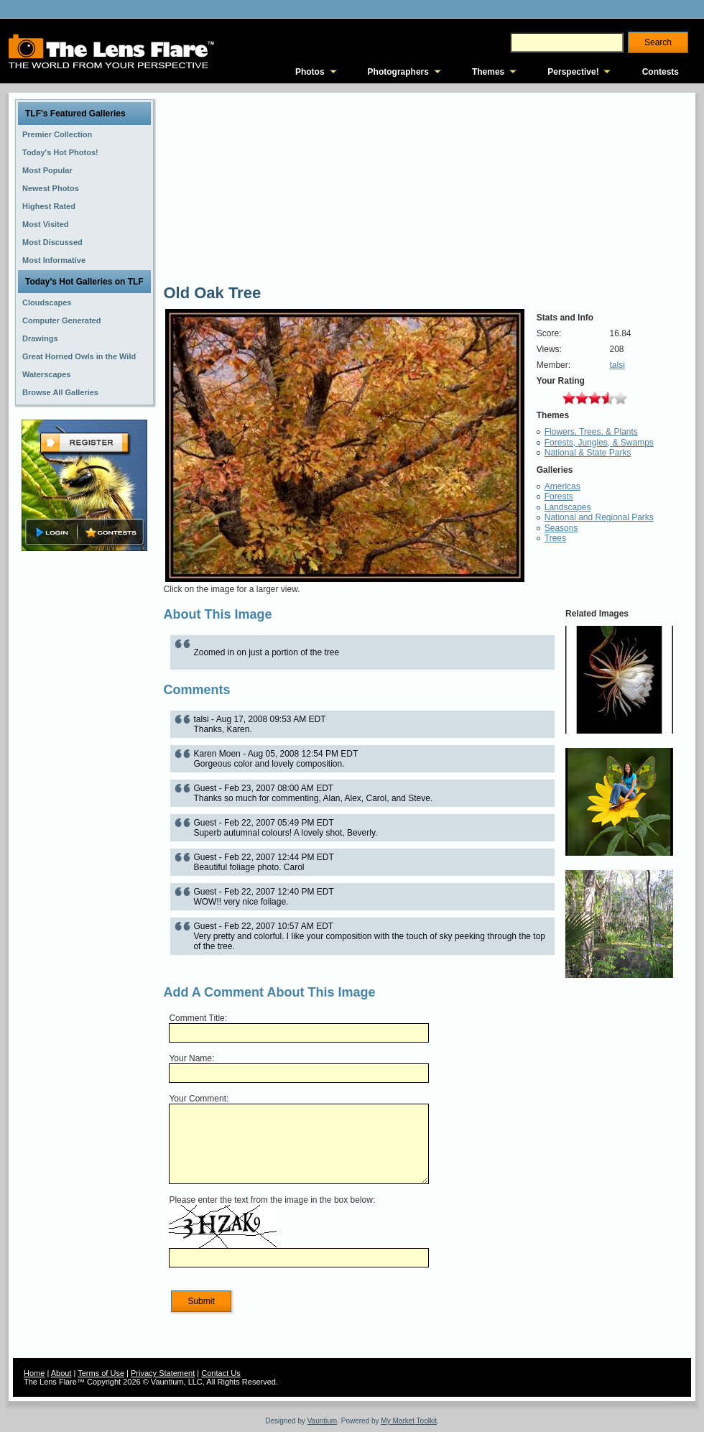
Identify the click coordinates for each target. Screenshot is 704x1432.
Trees (555, 538)
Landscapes (568, 507)
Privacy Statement (163, 1373)
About (61, 1373)
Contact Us (220, 1373)
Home (34, 1373)
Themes (488, 72)
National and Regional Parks (599, 517)
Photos (310, 72)
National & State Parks (588, 453)
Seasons (561, 528)
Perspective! (572, 72)
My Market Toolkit (409, 1421)
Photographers (398, 72)
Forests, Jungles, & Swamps (599, 443)
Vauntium (322, 1421)
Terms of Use (101, 1373)
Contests (660, 72)
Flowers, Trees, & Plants (591, 432)
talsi (616, 365)
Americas (562, 486)
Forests (559, 496)
